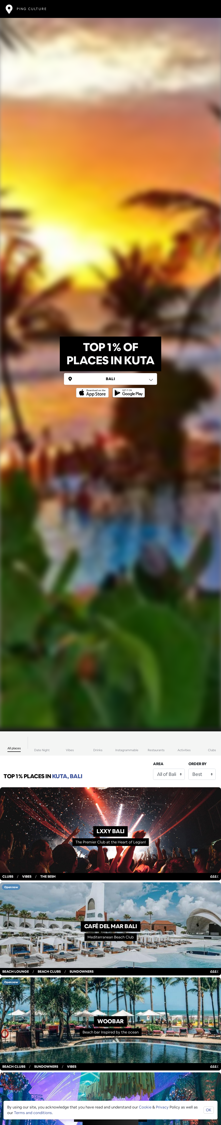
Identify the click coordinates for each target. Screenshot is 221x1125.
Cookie (145, 1107)
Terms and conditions (33, 1112)
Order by (197, 763)
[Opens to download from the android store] (127, 389)
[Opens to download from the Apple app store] (93, 389)
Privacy (162, 1107)
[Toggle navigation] (208, 9)
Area (158, 763)
